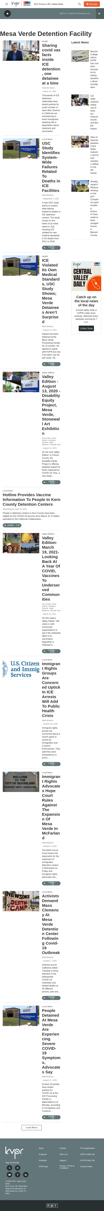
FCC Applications (87, 1148)
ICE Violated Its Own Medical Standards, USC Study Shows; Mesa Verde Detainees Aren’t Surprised (51, 291)
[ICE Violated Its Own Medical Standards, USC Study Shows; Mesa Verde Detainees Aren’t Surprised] (21, 265)
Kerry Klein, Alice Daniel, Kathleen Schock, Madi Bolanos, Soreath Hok (51, 441)
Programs (43, 1154)
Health (45, 41)
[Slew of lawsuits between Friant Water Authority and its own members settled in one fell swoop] (80, 141)
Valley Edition (48, 373)
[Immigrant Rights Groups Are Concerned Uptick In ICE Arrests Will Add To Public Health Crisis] (21, 669)
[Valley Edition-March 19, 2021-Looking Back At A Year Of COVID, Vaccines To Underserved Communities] (21, 543)
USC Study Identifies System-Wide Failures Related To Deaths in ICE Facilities (51, 167)
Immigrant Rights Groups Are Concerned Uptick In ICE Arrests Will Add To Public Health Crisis (51, 690)
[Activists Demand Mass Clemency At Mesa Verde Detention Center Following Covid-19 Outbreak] (21, 901)
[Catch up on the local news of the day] (86, 276)
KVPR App (43, 1167)
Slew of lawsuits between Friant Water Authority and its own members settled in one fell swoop (94, 155)
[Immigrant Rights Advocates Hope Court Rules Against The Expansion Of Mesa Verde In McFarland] (21, 782)
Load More (31, 1127)
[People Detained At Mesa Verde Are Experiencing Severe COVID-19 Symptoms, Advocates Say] (21, 1016)
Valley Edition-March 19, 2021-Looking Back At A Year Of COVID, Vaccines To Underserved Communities (51, 568)
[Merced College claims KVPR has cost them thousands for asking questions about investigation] (80, 56)
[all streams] (100, 13)
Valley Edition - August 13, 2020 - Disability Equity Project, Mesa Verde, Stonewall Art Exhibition (51, 405)
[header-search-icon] (79, 4)
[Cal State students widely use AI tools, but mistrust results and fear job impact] (80, 100)
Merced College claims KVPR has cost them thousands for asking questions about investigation (94, 69)
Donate (93, 4)
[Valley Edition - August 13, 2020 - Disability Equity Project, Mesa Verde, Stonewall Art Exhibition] (21, 382)
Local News (47, 139)
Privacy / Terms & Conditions (67, 1167)
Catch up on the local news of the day (86, 301)
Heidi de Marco (48, 88)
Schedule (43, 1160)
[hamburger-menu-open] (6, 4)
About (41, 1148)
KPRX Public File (87, 1154)
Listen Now (86, 328)
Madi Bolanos (47, 195)
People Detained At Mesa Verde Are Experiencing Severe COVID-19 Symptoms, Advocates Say (51, 1041)
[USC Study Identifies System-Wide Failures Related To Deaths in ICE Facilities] (21, 148)
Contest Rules (86, 1167)
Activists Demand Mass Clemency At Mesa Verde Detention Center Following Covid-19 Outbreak (51, 924)
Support (63, 1160)
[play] (7, 13)
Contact (63, 1148)
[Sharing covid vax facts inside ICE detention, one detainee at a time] (21, 50)
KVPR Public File (87, 1160)
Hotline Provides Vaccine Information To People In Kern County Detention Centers (31, 500)
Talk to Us (64, 1154)
